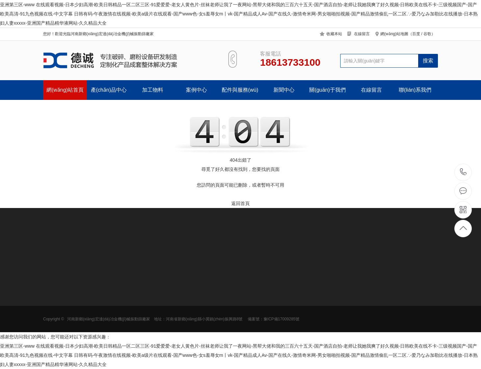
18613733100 (463, 172)
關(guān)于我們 (327, 90)
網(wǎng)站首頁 (65, 90)
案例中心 (196, 90)
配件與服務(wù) (240, 90)
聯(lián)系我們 (415, 90)
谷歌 (427, 34)
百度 (416, 34)
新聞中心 (283, 90)
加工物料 (152, 90)
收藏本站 (334, 34)
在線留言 (362, 34)
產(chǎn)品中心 (109, 90)
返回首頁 (240, 203)
